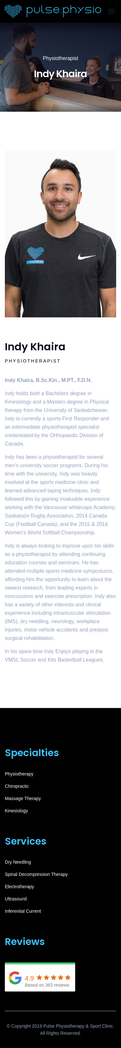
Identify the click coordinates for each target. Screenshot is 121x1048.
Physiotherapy (19, 773)
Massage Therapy (23, 798)
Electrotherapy (19, 886)
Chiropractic (17, 786)
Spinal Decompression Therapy (36, 874)
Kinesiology (16, 810)
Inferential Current (23, 911)
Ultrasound (16, 898)
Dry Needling (18, 862)
